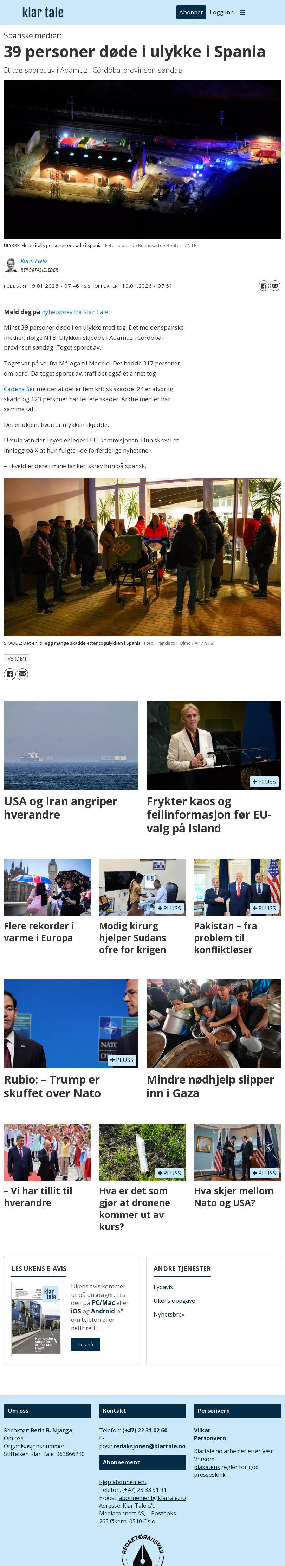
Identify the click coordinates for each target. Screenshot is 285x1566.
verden (17, 658)
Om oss (14, 1438)
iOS (76, 1311)
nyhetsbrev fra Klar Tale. (76, 312)
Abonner (191, 12)
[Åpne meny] (242, 12)
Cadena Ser (20, 389)
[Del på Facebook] (264, 285)
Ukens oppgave (174, 1301)
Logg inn (222, 12)
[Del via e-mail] (275, 285)
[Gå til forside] (43, 12)
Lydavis (163, 1287)
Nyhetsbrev (169, 1314)
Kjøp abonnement (123, 1482)
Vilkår (202, 1430)
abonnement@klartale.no (152, 1498)
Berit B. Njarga (51, 1430)
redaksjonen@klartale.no (150, 1446)
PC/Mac (103, 1303)
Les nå (85, 1344)
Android (103, 1311)
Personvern (210, 1438)
